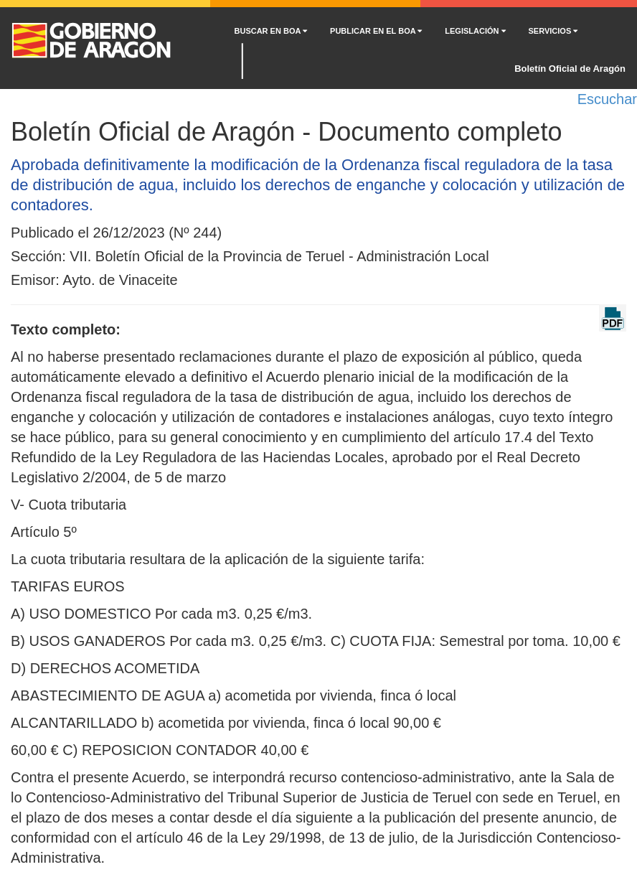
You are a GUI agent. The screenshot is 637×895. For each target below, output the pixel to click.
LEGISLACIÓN (475, 31)
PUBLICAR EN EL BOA (376, 31)
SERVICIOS (553, 31)
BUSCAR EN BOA (271, 31)
